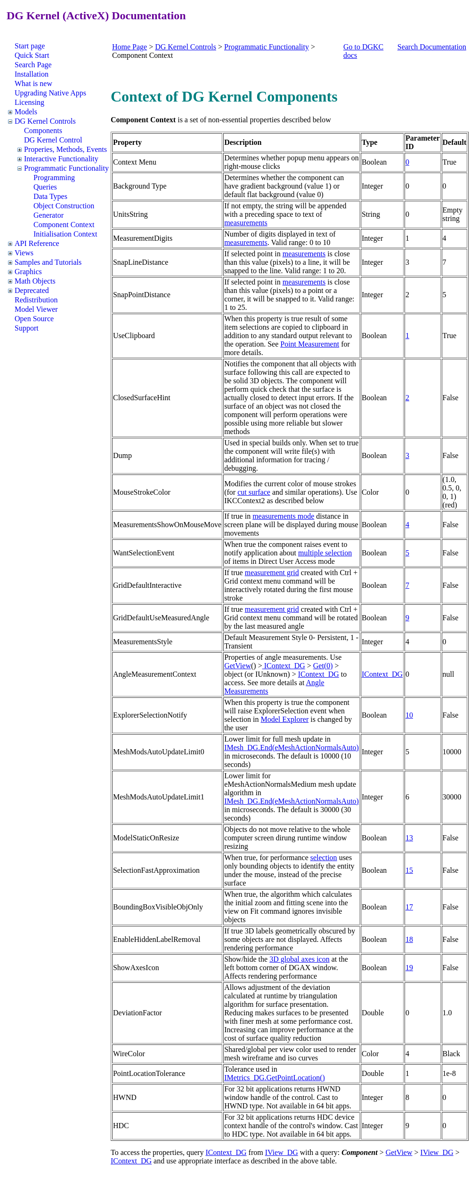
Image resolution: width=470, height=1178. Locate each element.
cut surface (253, 492)
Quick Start (32, 55)
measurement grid (272, 573)
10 (409, 715)
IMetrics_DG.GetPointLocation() (274, 1078)
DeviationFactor (137, 1013)
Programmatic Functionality (66, 168)
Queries (45, 187)
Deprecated (32, 290)
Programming (54, 178)
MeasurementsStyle (142, 642)
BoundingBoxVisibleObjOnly (158, 907)
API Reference (37, 243)
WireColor (129, 1054)
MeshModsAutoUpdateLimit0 (158, 752)
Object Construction (63, 206)
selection (323, 858)
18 (409, 939)
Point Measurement (309, 344)
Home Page (129, 47)
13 (409, 838)
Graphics (28, 272)
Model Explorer (284, 719)
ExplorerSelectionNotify (150, 715)
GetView (237, 666)
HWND (125, 1097)
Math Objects (35, 281)
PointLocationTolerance (149, 1073)
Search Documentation (431, 47)
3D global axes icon (299, 959)
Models (26, 112)
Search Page (33, 65)
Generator (48, 215)
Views (24, 253)
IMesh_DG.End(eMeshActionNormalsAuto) (291, 747)
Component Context (63, 225)
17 (409, 907)
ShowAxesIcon (136, 968)
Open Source (34, 319)
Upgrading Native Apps (50, 93)
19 (409, 968)
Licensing (29, 102)
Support (27, 328)
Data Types (50, 196)
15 (409, 870)
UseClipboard (134, 336)
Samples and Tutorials (48, 262)
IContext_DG (283, 666)
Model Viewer (36, 309)
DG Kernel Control (53, 140)
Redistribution (36, 300)
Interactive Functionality (61, 159)
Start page (30, 46)
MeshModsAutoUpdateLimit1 (158, 797)
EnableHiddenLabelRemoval (157, 939)
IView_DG (281, 1152)
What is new (33, 83)
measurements (245, 223)
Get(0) (323, 666)
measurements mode (283, 516)
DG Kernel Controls (45, 121)
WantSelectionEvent (143, 553)
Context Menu (134, 162)
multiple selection (325, 553)
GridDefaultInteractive (147, 585)
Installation (32, 74)
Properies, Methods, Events (65, 149)
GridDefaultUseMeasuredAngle (161, 618)
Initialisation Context (65, 234)
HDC (121, 1126)
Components (43, 130)
